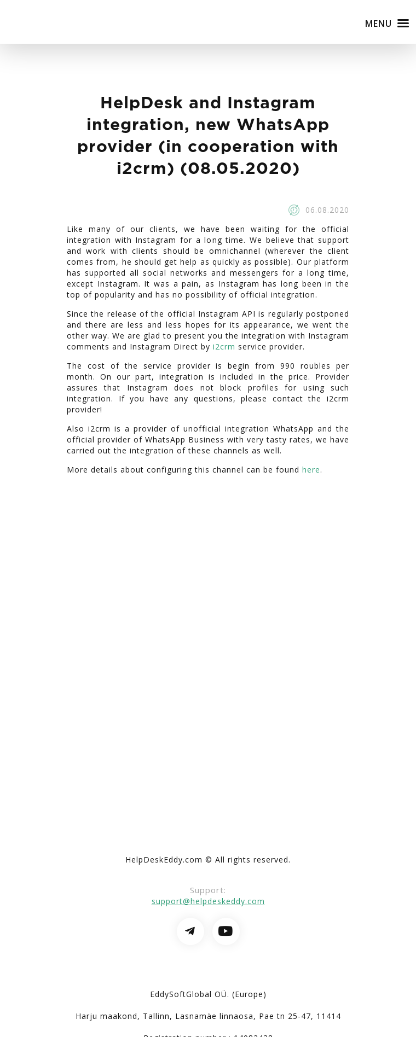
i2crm (224, 346)
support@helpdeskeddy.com (208, 901)
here (311, 469)
